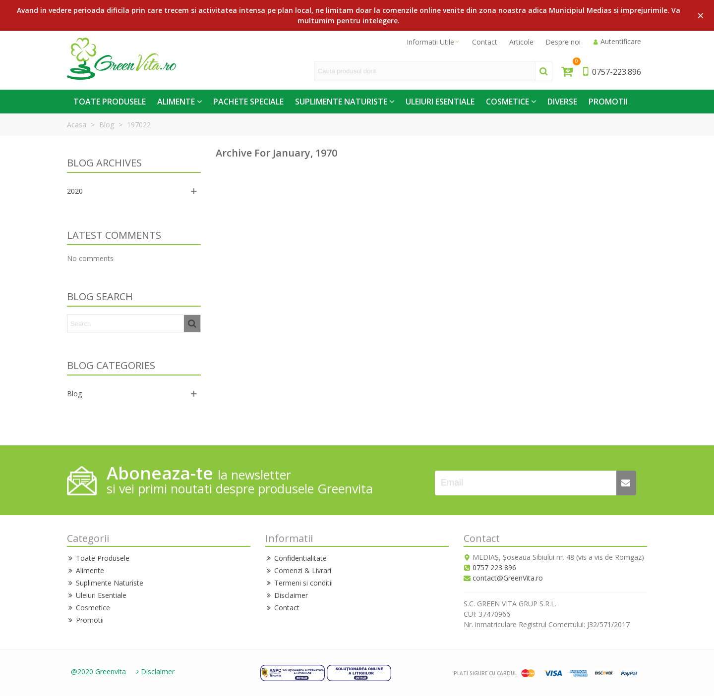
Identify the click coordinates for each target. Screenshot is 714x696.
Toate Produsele (109, 101)
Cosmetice (507, 101)
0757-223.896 (611, 71)
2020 (75, 191)
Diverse (562, 101)
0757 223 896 (494, 567)
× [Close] (700, 15)
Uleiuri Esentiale (440, 101)
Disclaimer (286, 595)
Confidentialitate (296, 558)
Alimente (176, 101)
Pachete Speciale (248, 101)
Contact (282, 607)
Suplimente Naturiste (341, 101)
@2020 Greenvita (98, 671)
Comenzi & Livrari (298, 570)
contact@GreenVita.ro (508, 578)
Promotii (608, 101)
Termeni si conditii (299, 583)
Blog (74, 393)
